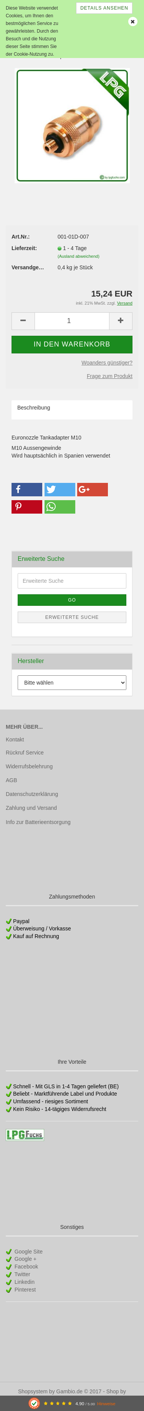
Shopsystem (33, 1391)
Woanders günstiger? (106, 363)
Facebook (25, 1266)
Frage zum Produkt (109, 376)
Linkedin (24, 1282)
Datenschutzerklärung (32, 794)
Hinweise (106, 1403)
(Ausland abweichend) (78, 256)
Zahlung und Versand (31, 808)
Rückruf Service (25, 752)
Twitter (21, 1274)
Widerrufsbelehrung (29, 766)
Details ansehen (104, 8)
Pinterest (24, 1290)
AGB (11, 780)
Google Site (28, 1252)
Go (72, 600)
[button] (27, 489)
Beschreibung (33, 408)
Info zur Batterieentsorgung (38, 822)
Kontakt (15, 739)
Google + (24, 1259)
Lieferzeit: (24, 248)
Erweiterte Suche (72, 617)
